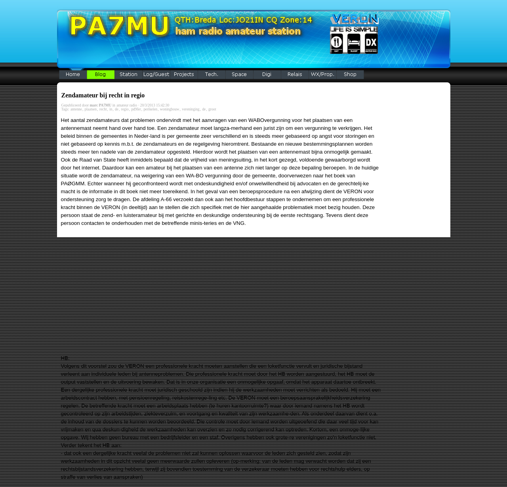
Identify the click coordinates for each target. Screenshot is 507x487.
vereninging (191, 109)
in (110, 109)
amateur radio (126, 105)
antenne (76, 109)
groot (212, 109)
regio (125, 109)
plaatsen (91, 109)
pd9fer (136, 109)
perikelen (150, 109)
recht (103, 109)
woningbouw (169, 109)
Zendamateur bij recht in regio (103, 95)
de (116, 109)
